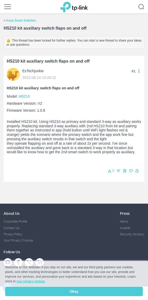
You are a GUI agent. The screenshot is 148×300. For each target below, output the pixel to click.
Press (125, 213)
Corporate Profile (15, 221)
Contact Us (11, 228)
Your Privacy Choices (18, 240)
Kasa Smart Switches (21, 20)
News (124, 221)
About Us (11, 213)
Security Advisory (132, 234)
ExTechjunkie (33, 71)
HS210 (24, 96)
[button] (137, 171)
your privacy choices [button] (30, 281)
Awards (125, 228)
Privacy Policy (13, 234)
